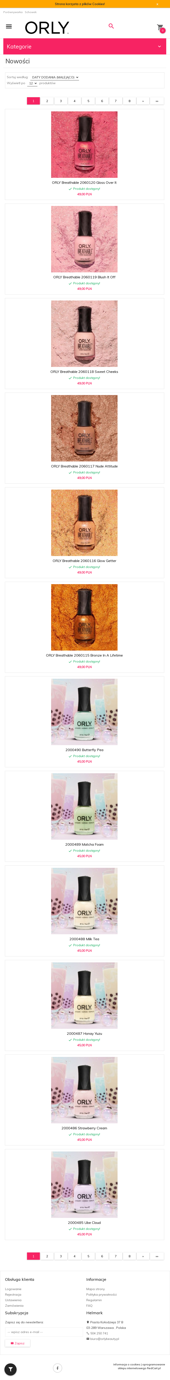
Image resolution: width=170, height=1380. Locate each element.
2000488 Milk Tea (84, 939)
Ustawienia (13, 1300)
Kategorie (84, 46)
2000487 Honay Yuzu (84, 1033)
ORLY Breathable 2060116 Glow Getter (84, 560)
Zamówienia (14, 1306)
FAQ (89, 1306)
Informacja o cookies (126, 1364)
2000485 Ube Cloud (84, 1222)
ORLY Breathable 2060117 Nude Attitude (84, 466)
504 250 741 (97, 1333)
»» (157, 101)
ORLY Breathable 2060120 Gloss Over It (84, 182)
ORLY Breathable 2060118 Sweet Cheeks (84, 371)
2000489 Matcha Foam (84, 844)
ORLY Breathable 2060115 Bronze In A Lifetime (84, 655)
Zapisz (18, 1343)
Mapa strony (95, 1289)
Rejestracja (13, 1295)
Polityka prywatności (101, 1295)
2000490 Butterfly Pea (84, 750)
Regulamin (94, 1300)
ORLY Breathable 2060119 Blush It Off (84, 277)
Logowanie (13, 1289)
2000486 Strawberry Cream (84, 1128)
